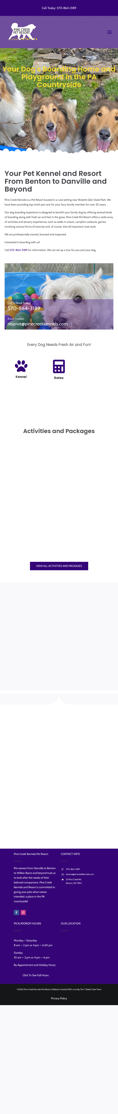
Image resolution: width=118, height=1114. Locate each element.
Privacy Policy (59, 998)
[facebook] (16, 912)
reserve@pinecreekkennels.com (38, 324)
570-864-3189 (18, 250)
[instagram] (23, 912)
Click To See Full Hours (36, 975)
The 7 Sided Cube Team (90, 989)
